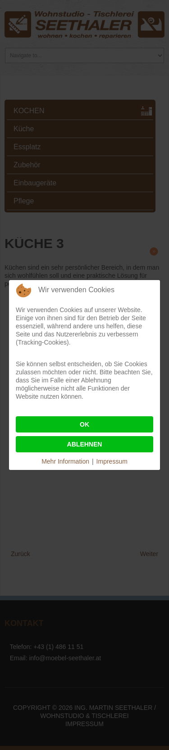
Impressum (112, 461)
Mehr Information (65, 461)
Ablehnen (84, 444)
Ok (84, 424)
